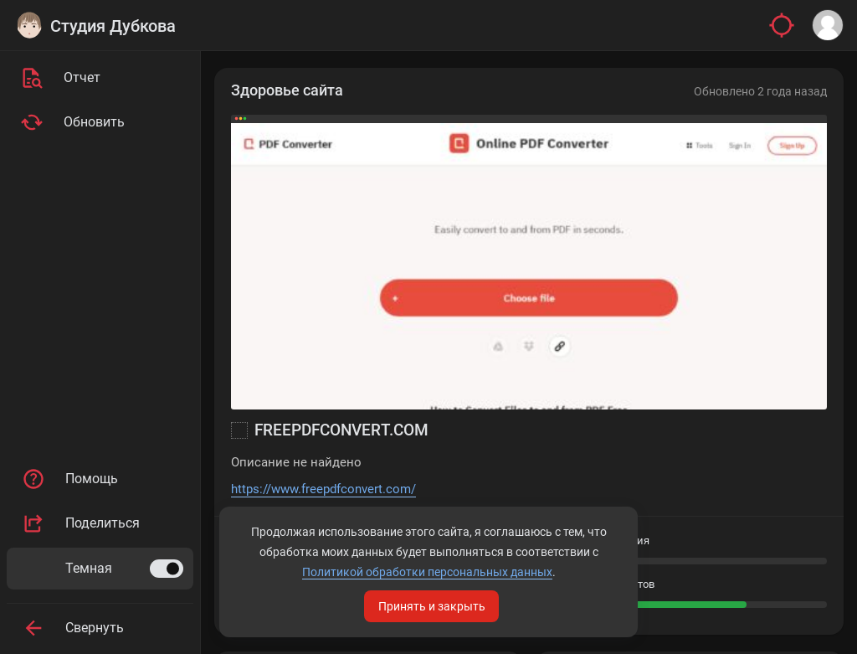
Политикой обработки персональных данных (427, 572)
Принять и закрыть (431, 606)
